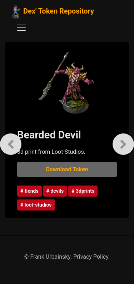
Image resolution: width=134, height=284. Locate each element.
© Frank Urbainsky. (48, 256)
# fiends (29, 191)
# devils (55, 191)
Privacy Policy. (91, 256)
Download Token (67, 169)
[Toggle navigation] (21, 28)
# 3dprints (82, 191)
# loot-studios (36, 205)
